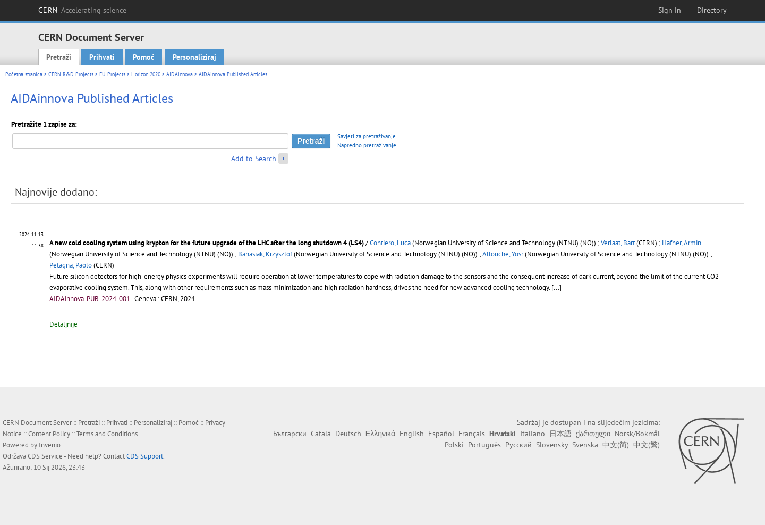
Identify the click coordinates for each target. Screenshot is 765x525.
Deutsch (348, 433)
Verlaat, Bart (618, 242)
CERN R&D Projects (71, 74)
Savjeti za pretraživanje (366, 136)
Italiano (532, 433)
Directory (712, 10)
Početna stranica (23, 74)
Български (290, 433)
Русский (518, 444)
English (412, 433)
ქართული (593, 433)
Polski (454, 444)
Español (441, 433)
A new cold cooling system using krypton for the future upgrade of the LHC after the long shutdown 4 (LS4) (207, 242)
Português (484, 444)
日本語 (560, 433)
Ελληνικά (380, 433)
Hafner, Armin (681, 242)
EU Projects (112, 74)
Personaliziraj (194, 57)
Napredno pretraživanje (366, 145)
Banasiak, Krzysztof (265, 254)
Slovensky (552, 444)
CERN (82, 10)
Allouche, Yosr (502, 254)
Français (471, 433)
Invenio (50, 444)
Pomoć (143, 57)
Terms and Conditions (107, 433)
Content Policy (49, 433)
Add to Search (253, 158)
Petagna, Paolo (70, 265)
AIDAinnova (179, 74)
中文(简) (615, 444)
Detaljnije (63, 324)
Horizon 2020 (145, 74)
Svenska (585, 444)
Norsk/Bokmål (637, 433)
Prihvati (102, 57)
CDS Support (144, 456)
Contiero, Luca (390, 242)
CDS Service (45, 456)
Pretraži (58, 57)
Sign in (669, 10)
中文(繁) (646, 444)
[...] (556, 287)
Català (321, 433)
